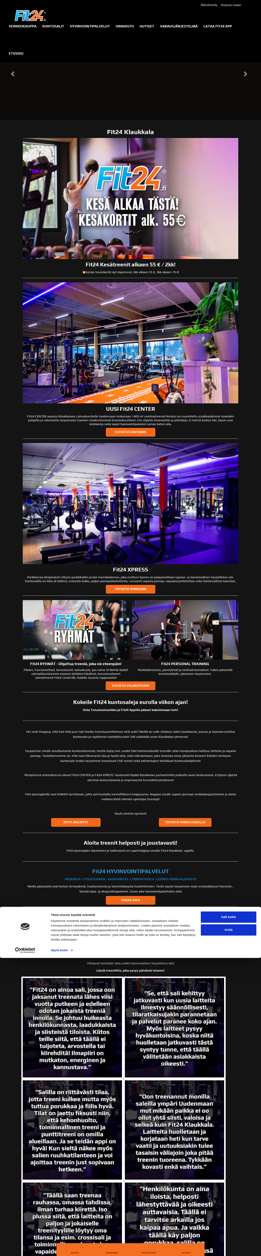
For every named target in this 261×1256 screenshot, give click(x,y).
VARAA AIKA (130, 900)
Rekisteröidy (209, 5)
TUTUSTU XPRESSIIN (130, 589)
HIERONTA (73, 879)
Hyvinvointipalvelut (90, 26)
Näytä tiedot (59, 1248)
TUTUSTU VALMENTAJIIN (130, 685)
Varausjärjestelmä (179, 26)
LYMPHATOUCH (142, 879)
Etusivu (16, 53)
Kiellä (228, 1227)
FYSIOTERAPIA (94, 879)
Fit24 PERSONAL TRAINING (185, 664)
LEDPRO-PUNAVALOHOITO (176, 879)
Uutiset (147, 26)
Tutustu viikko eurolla (185, 822)
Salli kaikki (228, 1215)
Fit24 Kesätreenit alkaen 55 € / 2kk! (131, 264)
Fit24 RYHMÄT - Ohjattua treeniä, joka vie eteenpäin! (76, 664)
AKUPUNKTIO (118, 879)
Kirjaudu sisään (231, 5)
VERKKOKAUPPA (23, 26)
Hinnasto (125, 26)
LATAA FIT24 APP (218, 26)
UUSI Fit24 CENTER (130, 409)
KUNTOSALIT (53, 26)
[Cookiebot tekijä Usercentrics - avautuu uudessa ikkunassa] (25, 1248)
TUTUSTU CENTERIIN (130, 432)
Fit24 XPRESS (130, 569)
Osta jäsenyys (76, 822)
